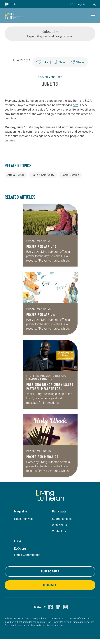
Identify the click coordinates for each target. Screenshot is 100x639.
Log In (81, 4)
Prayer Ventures (50, 77)
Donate (50, 585)
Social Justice (70, 175)
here (75, 105)
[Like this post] (42, 62)
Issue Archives (23, 519)
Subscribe (49, 571)
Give (70, 4)
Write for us (59, 525)
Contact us (59, 531)
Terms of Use (44, 622)
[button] (94, 4)
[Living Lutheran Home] (14, 15)
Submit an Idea (62, 519)
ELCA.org (20, 548)
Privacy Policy (59, 622)
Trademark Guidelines (82, 622)
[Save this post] (59, 62)
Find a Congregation (27, 555)
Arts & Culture (15, 175)
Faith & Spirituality (43, 175)
